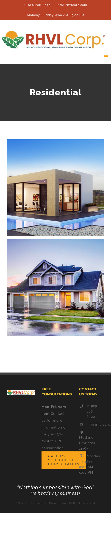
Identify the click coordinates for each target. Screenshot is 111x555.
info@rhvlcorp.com (94, 424)
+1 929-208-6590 (93, 411)
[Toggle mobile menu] (106, 56)
